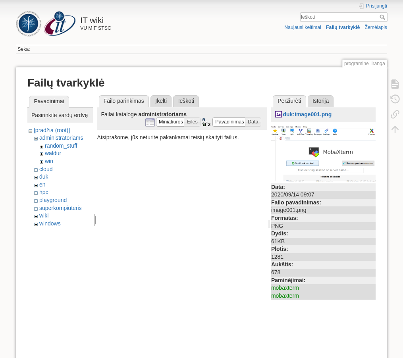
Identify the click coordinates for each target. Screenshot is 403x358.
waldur (53, 153)
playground (53, 200)
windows (50, 223)
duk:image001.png (307, 114)
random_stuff (61, 145)
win (49, 161)
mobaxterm (285, 288)
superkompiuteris (60, 208)
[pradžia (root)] (52, 130)
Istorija (320, 101)
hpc (43, 192)
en (42, 184)
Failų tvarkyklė (343, 27)
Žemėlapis (375, 27)
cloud (45, 169)
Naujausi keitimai (302, 27)
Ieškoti (383, 17)
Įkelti (161, 101)
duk (43, 176)
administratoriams (61, 138)
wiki (43, 215)
